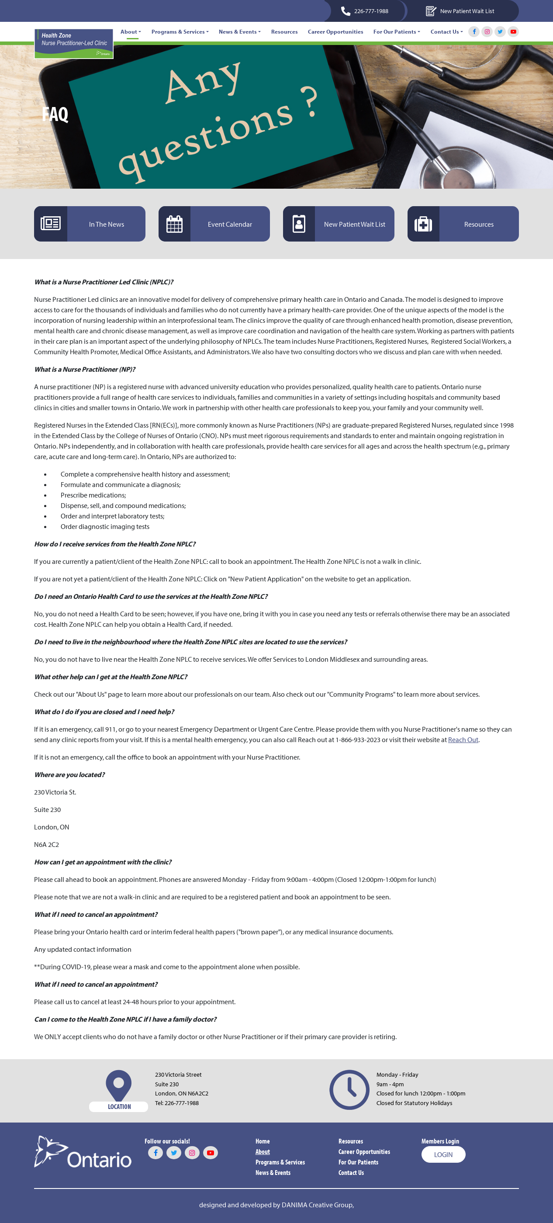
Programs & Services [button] (178, 31)
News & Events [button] (238, 31)
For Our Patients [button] (394, 31)
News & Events (273, 1172)
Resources (284, 31)
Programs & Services (280, 1161)
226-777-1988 (182, 1103)
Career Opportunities (335, 31)
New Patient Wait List (460, 11)
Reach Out (463, 739)
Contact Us (351, 1172)
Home (263, 1141)
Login (443, 1154)
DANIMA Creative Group (317, 1204)
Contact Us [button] (445, 31)
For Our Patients (358, 1161)
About (263, 1151)
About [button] (129, 31)
